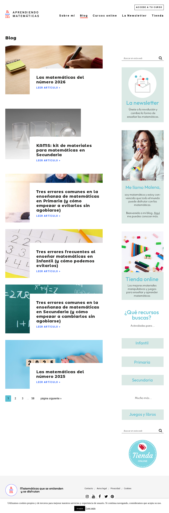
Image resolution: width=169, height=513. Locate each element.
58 (38, 398)
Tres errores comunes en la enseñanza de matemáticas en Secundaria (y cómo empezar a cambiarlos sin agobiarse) (66, 306)
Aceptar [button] (79, 508)
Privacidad (115, 488)
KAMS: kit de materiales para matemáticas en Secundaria (58, 146)
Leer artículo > (48, 87)
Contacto (88, 488)
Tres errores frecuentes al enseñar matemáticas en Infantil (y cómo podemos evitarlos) (67, 254)
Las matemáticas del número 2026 (64, 78)
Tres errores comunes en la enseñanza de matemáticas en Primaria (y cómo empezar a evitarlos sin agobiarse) (67, 195)
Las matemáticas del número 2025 (64, 373)
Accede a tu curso (149, 7)
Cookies (127, 488)
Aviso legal (102, 488)
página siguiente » (55, 399)
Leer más (90, 508)
